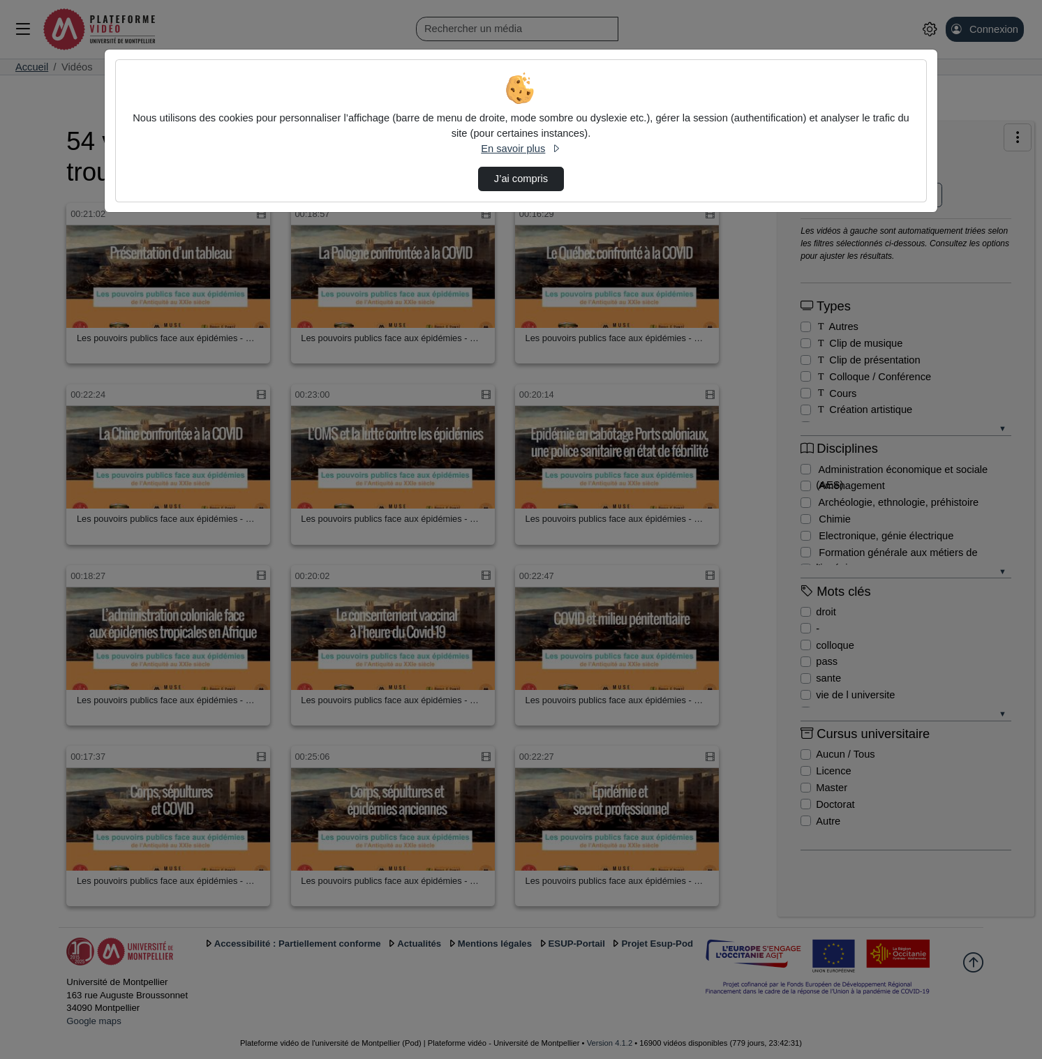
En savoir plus (520, 148)
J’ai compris (521, 178)
